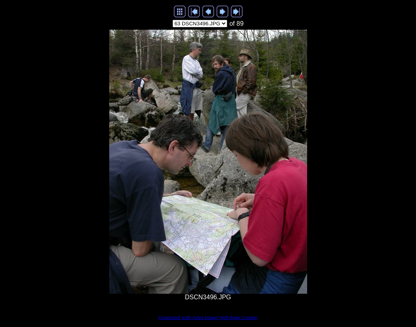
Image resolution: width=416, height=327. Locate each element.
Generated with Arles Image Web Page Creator (208, 317)
